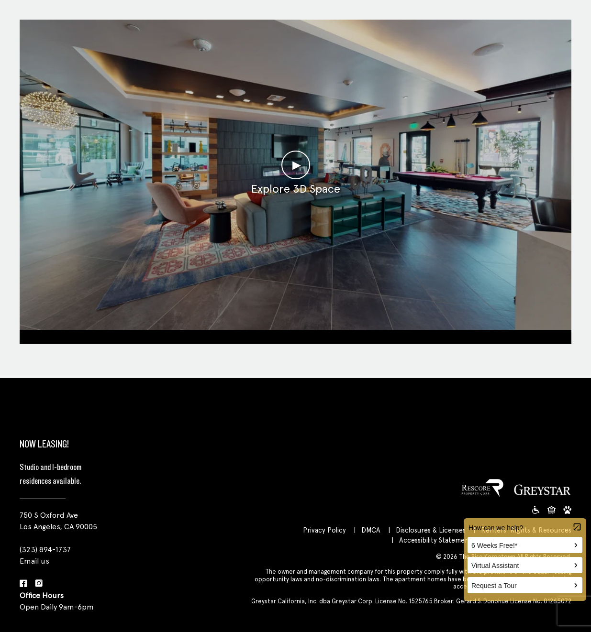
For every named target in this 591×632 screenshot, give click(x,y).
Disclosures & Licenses (431, 530)
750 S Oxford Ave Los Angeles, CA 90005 (58, 521)
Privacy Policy (324, 530)
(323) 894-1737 (45, 549)
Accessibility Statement (435, 540)
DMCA (370, 530)
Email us (34, 561)
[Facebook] (23, 583)
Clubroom (295, 335)
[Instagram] (39, 583)
